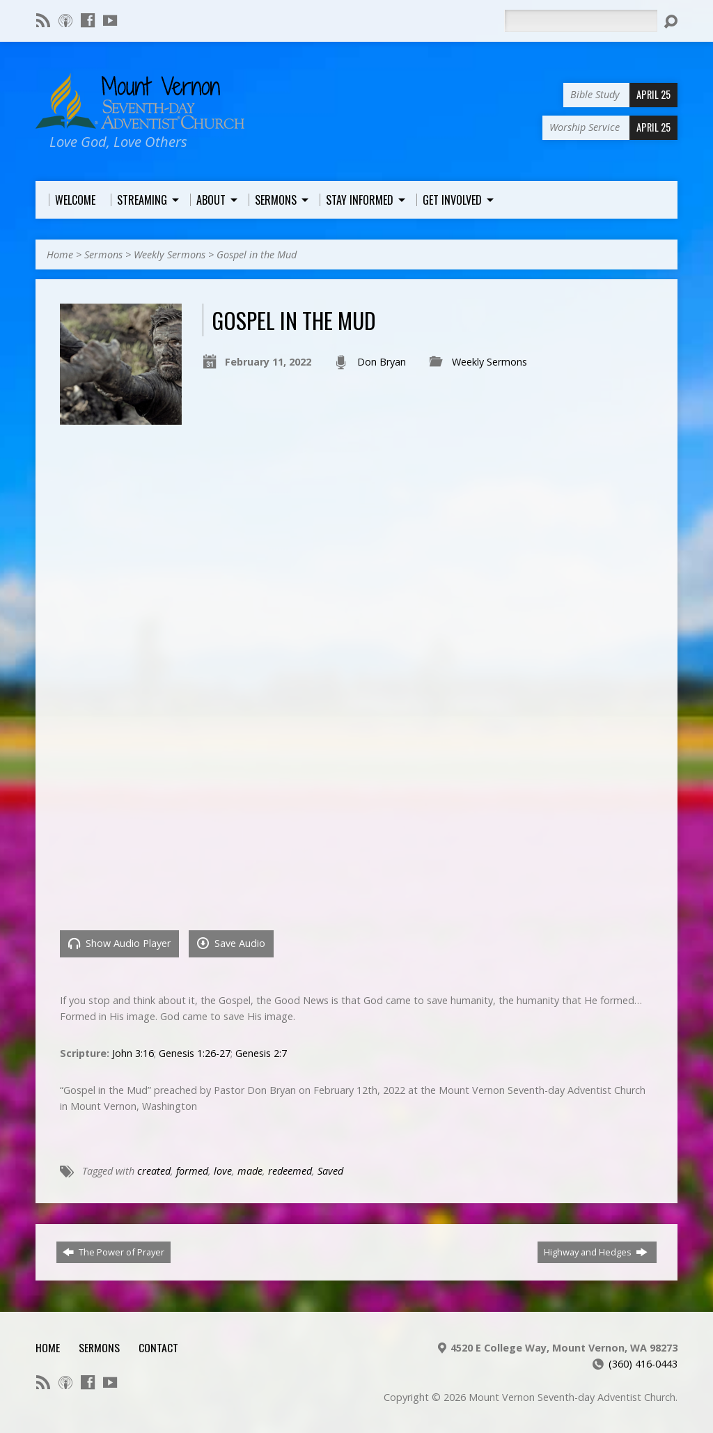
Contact (158, 1347)
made (250, 1170)
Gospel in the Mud (257, 254)
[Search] (580, 21)
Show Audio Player (119, 943)
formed (192, 1170)
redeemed (290, 1170)
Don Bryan (381, 361)
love (223, 1170)
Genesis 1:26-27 (194, 1053)
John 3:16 (133, 1053)
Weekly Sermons (169, 254)
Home (60, 254)
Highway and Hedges (596, 1252)
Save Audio (231, 943)
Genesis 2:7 (261, 1053)
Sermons (103, 254)
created (154, 1170)
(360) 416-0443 (643, 1363)
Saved (330, 1170)
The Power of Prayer (113, 1252)
